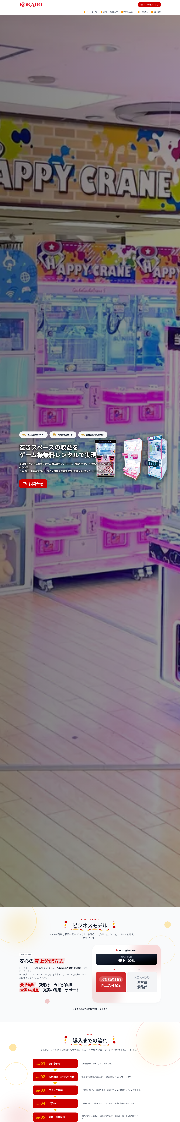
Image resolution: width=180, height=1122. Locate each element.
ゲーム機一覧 (90, 12)
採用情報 (156, 12)
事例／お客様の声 (109, 12)
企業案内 (143, 12)
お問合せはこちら (149, 4)
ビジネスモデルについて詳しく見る (90, 1008)
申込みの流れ (127, 12)
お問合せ (33, 483)
